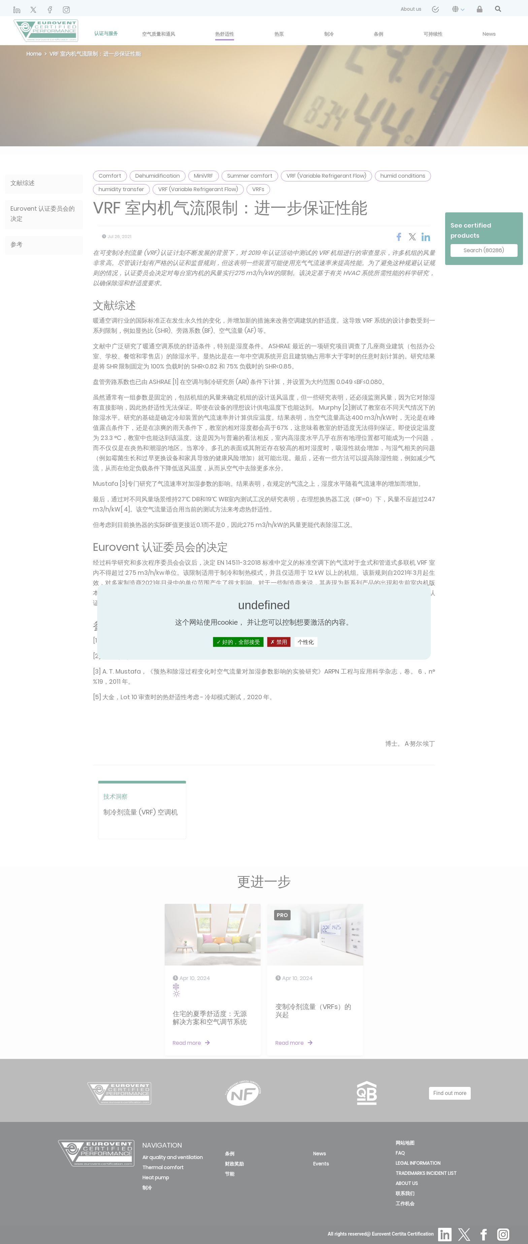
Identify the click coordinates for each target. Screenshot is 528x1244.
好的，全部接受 (238, 642)
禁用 (278, 642)
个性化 (306, 642)
